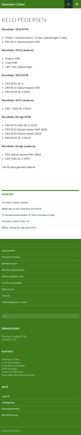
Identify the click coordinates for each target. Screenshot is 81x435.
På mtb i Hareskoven (13, 270)
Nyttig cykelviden (12, 283)
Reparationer (9, 263)
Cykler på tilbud (11, 257)
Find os (6, 295)
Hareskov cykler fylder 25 (15, 221)
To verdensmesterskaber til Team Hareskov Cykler (28, 214)
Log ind (6, 396)
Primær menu (77, 4)
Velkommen (8, 250)
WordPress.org (10, 414)
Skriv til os (8, 289)
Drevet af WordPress (11, 430)
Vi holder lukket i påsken (15, 202)
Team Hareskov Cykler (14, 302)
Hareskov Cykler (13, 4)
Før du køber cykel (13, 276)
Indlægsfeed (8, 402)
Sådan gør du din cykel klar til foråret (21, 208)
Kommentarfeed (10, 408)
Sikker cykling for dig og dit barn (19, 227)
